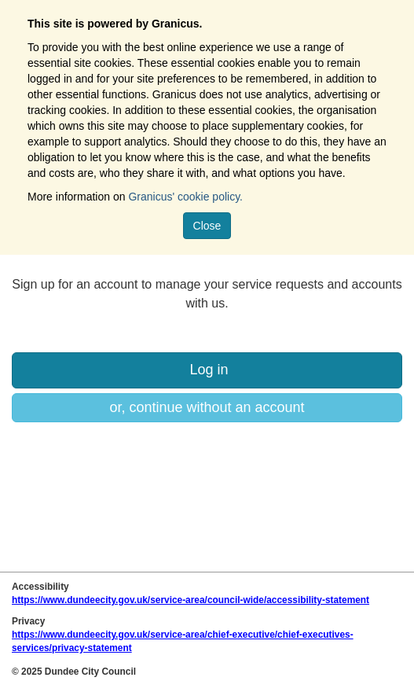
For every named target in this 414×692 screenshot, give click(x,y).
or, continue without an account (206, 407)
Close (207, 225)
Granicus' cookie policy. (185, 196)
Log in (206, 369)
